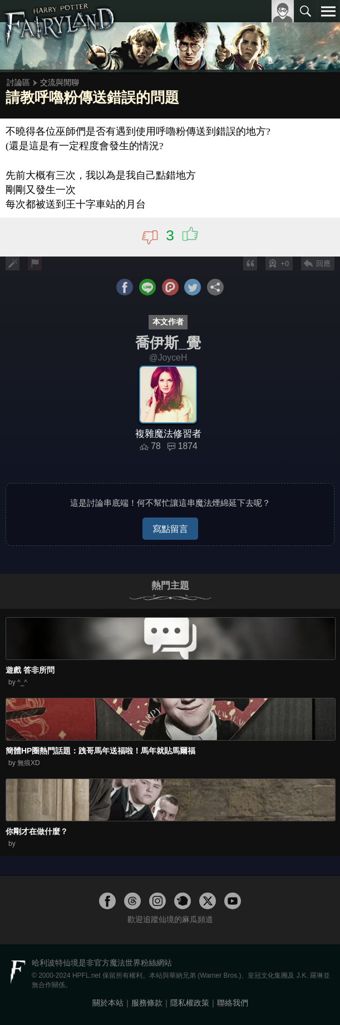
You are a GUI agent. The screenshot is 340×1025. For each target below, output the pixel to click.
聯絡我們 (232, 1002)
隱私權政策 (189, 1002)
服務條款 (146, 1002)
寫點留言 (170, 529)
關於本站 (108, 1002)
